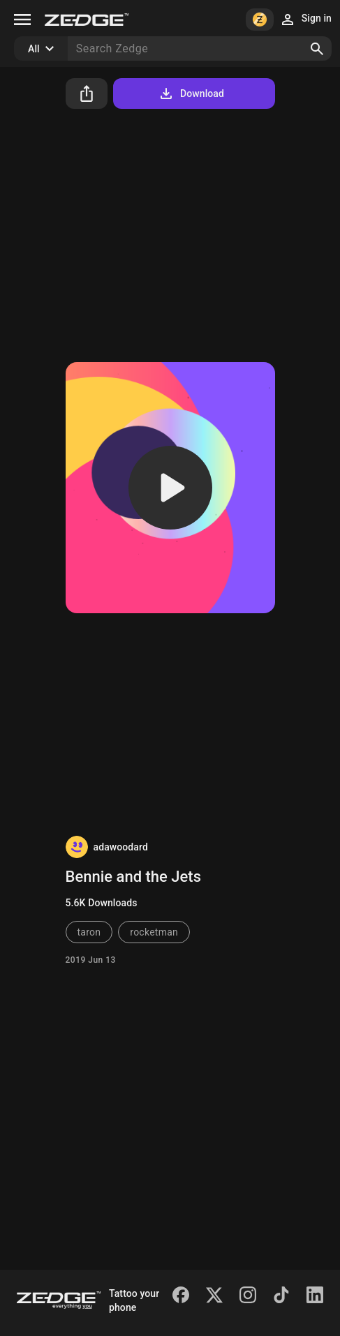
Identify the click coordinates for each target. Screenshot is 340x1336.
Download (191, 93)
